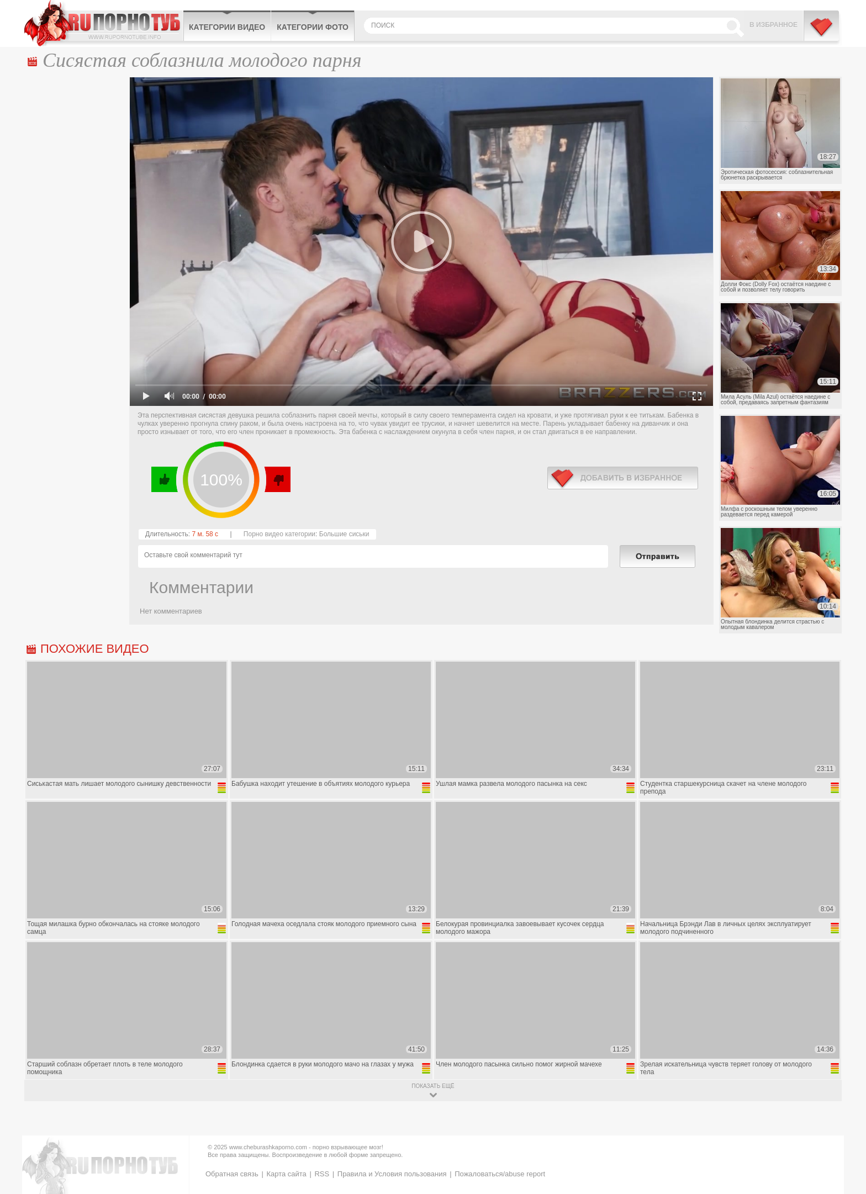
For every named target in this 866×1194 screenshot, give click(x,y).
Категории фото (312, 27)
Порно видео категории (279, 534)
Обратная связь (231, 1174)
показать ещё (432, 1086)
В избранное (773, 25)
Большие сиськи (344, 534)
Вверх (844, 1120)
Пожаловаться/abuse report (500, 1174)
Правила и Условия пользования (392, 1174)
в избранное (622, 478)
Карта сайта (286, 1174)
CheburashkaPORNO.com (103, 23)
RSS (321, 1174)
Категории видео (227, 27)
